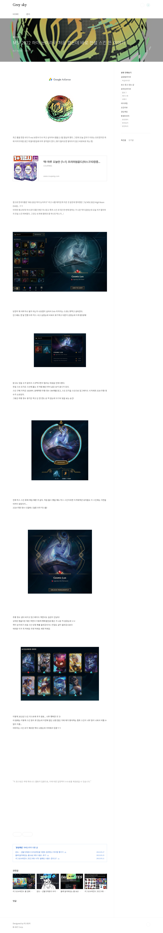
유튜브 (124, 99)
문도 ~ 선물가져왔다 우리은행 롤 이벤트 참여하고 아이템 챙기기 (39, 852)
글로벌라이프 (126, 77)
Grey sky (20, 5)
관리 (28, 14)
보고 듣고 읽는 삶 (127, 84)
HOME (16, 14)
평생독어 (125, 126)
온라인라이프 (126, 89)
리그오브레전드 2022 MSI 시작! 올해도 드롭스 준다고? (36, 858)
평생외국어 (125, 116)
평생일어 (125, 123)
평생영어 (125, 119)
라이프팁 (124, 103)
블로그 (124, 92)
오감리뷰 (124, 107)
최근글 (123, 140)
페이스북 (125, 96)
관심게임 (19, 847)
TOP (148, 924)
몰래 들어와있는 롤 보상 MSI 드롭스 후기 (30, 855)
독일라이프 (126, 80)
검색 (142, 5)
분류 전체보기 (126, 72)
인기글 (131, 140)
